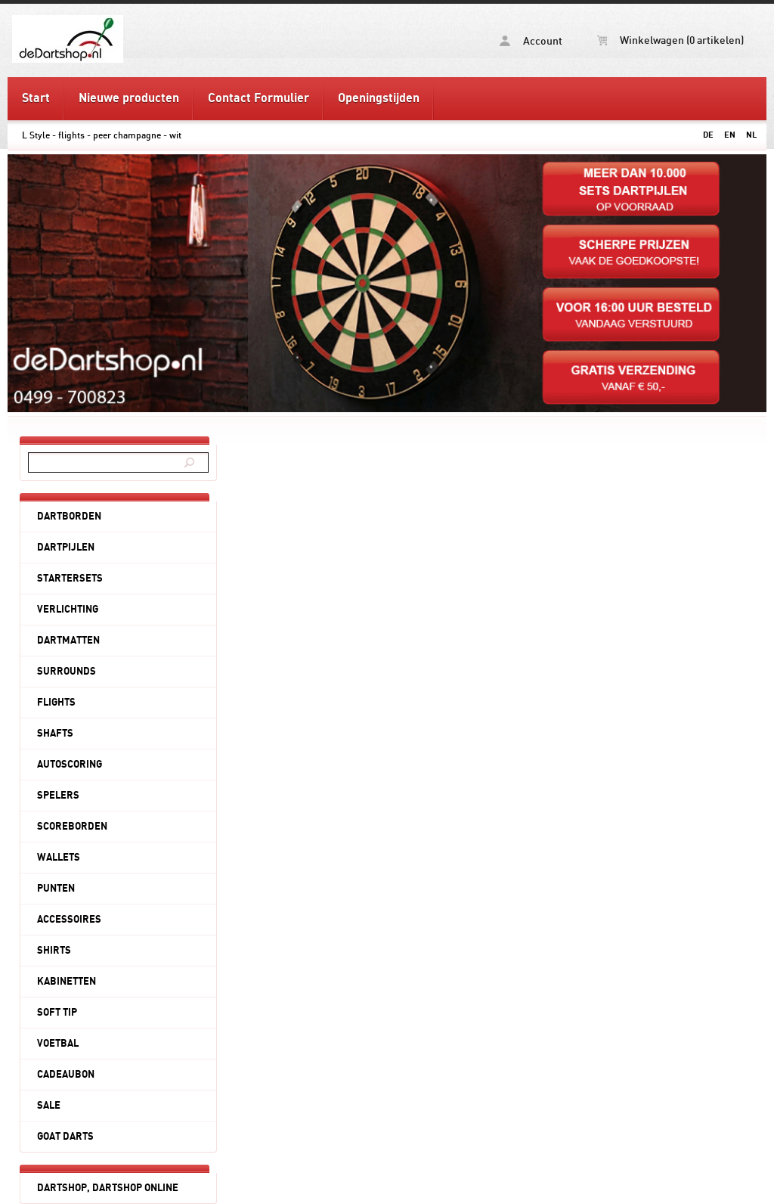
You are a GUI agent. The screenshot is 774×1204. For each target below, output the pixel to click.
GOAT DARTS (65, 1136)
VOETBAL (58, 1043)
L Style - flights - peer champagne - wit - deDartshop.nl (127, 38)
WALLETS (58, 857)
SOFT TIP (57, 1012)
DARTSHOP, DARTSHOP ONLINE (107, 1188)
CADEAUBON (65, 1074)
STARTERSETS (70, 578)
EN (729, 135)
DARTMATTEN (68, 640)
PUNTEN (56, 888)
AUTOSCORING (69, 764)
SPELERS (58, 795)
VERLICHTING (67, 609)
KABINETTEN (66, 981)
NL (751, 135)
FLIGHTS (56, 702)
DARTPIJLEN (65, 547)
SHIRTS (54, 950)
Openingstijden (379, 98)
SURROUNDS (66, 671)
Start (36, 98)
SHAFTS (55, 733)
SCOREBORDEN (72, 826)
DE (708, 135)
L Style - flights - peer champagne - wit (101, 135)
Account (531, 41)
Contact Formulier (258, 98)
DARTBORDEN (69, 516)
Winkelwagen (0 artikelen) (670, 41)
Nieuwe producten (129, 98)
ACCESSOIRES (69, 919)
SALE (48, 1105)
